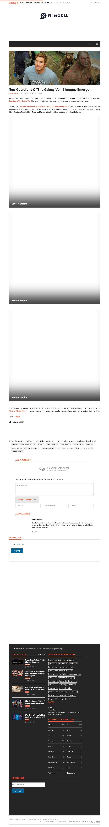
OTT (68, 767)
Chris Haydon (38, 93)
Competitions (53, 762)
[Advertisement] (54, 29)
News (15, 93)
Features (51, 730)
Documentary (71, 773)
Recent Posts (19, 654)
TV (49, 735)
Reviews (51, 741)
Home (16, 649)
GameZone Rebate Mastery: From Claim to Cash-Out (38, 3)
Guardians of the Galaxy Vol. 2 (20, 101)
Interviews (52, 757)
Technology (71, 762)
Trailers (69, 730)
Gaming (27, 664)
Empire (17, 417)
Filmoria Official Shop (17, 411)
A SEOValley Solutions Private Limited (40, 819)
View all (40, 654)
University (51, 773)
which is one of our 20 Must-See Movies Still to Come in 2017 (44, 107)
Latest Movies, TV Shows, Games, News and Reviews (61, 822)
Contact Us (52, 710)
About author (22, 514)
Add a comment (23, 460)
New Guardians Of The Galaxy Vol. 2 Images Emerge (49, 90)
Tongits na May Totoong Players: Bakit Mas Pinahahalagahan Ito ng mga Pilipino (38, 673)
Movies (11, 93)
